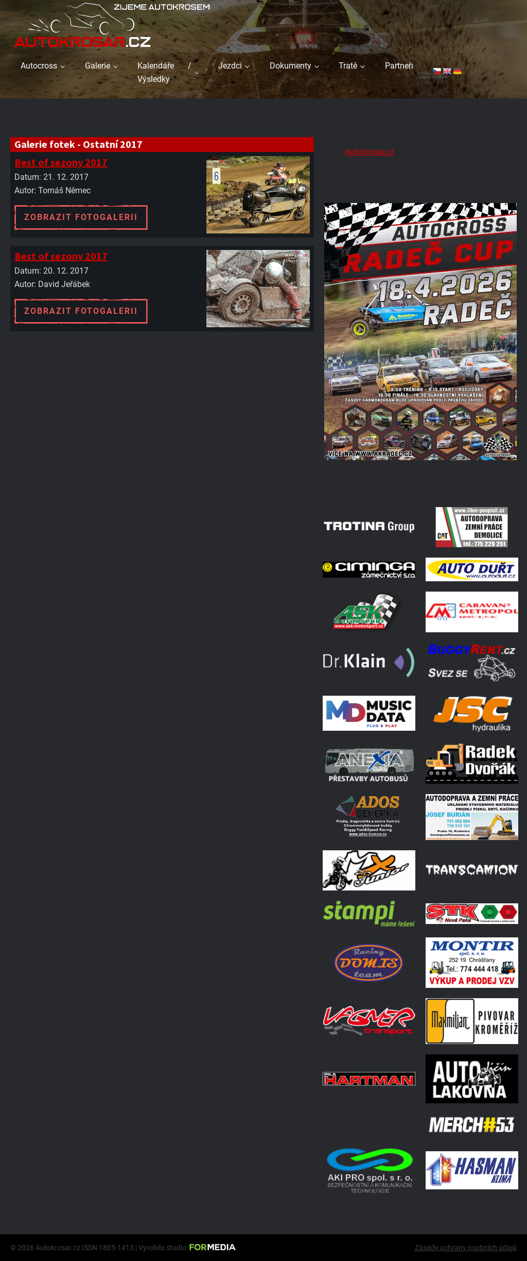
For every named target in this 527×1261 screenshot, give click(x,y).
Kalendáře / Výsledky (164, 72)
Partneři (399, 66)
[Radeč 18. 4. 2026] (420, 484)
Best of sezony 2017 (61, 162)
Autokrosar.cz (369, 152)
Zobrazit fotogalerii (81, 217)
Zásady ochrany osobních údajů (466, 1247)
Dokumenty (290, 66)
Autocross (39, 66)
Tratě (348, 66)
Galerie (97, 66)
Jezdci (230, 66)
